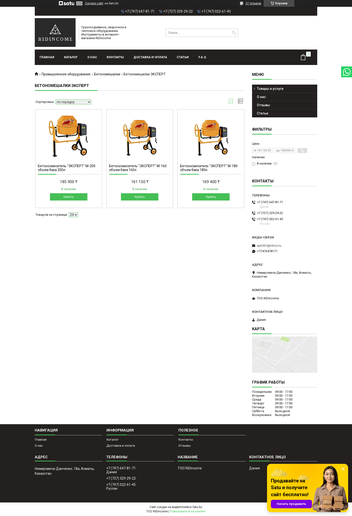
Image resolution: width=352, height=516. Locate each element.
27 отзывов (253, 3)
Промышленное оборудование (66, 74)
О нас (92, 57)
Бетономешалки (107, 74)
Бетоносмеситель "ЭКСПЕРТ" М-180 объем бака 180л (209, 168)
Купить (68, 197)
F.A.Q (202, 57)
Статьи (183, 57)
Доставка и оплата (150, 57)
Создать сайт (94, 3)
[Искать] (234, 33)
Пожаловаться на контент (188, 511)
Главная (47, 57)
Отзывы (263, 105)
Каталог (71, 57)
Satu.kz (197, 507)
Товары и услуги (270, 89)
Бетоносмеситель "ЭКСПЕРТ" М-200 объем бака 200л (66, 168)
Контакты (115, 57)
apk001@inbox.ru (269, 245)
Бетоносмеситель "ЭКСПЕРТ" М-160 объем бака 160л (138, 168)
